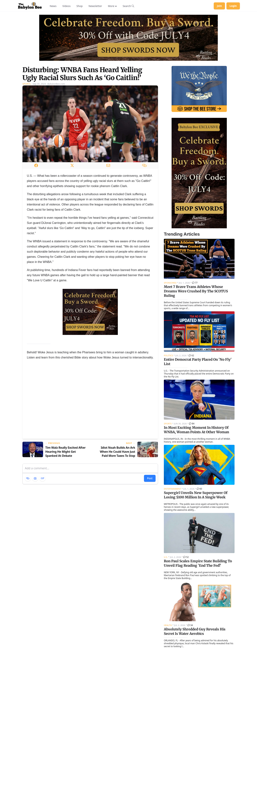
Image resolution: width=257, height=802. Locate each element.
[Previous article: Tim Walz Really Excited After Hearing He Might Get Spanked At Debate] (54, 450)
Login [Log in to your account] (233, 6)
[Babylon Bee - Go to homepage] (30, 6)
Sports (26, 83)
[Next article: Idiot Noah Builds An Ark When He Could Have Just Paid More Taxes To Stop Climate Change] (125, 450)
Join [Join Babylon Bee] (219, 6)
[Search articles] (128, 6)
